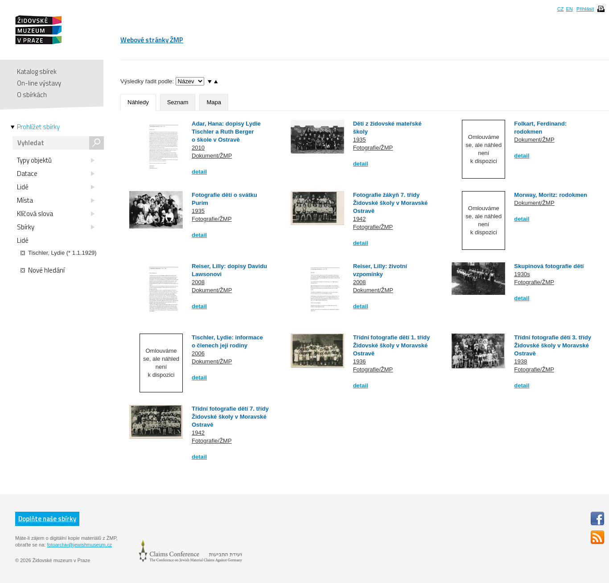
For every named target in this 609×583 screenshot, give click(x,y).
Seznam (178, 102)
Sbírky (56, 227)
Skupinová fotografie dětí (549, 266)
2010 (198, 147)
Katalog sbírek (37, 71)
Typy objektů (56, 160)
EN (569, 9)
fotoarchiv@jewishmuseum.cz (79, 544)
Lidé (56, 187)
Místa (56, 200)
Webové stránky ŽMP (151, 40)
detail (199, 171)
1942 (359, 219)
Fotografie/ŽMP (373, 147)
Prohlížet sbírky (38, 127)
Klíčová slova (56, 214)
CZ (560, 9)
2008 (198, 282)
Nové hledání (43, 270)
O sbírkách (32, 95)
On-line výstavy (39, 83)
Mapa (213, 102)
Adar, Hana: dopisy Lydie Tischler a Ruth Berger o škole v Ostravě (226, 131)
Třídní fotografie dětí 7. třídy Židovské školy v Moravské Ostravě (230, 416)
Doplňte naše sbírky (47, 519)
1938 (520, 361)
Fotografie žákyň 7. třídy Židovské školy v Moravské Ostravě (390, 203)
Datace (56, 174)
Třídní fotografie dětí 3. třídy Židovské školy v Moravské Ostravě (552, 345)
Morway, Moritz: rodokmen (550, 195)
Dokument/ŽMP (212, 155)
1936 (359, 361)
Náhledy (138, 102)
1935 (359, 139)
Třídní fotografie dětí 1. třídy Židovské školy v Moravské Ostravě (391, 345)
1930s (522, 274)
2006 (198, 353)
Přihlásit (585, 9)
